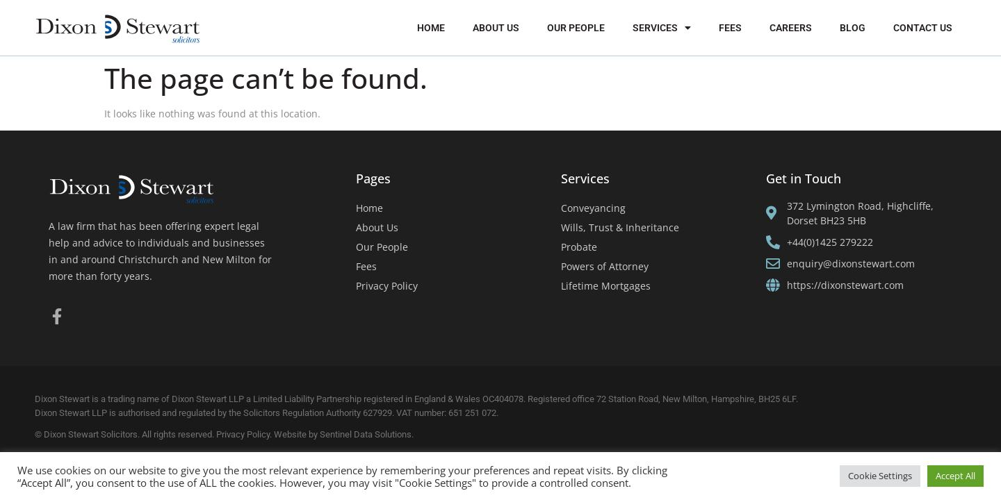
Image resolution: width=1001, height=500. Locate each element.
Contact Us (922, 27)
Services (662, 28)
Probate (579, 246)
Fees (730, 27)
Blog (852, 27)
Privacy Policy (387, 285)
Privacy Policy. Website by (268, 434)
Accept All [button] (955, 475)
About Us (496, 27)
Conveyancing (593, 208)
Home (431, 27)
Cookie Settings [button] (880, 475)
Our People (576, 27)
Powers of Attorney (605, 266)
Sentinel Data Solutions (366, 434)
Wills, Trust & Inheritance (620, 227)
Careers (791, 27)
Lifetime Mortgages (606, 285)
